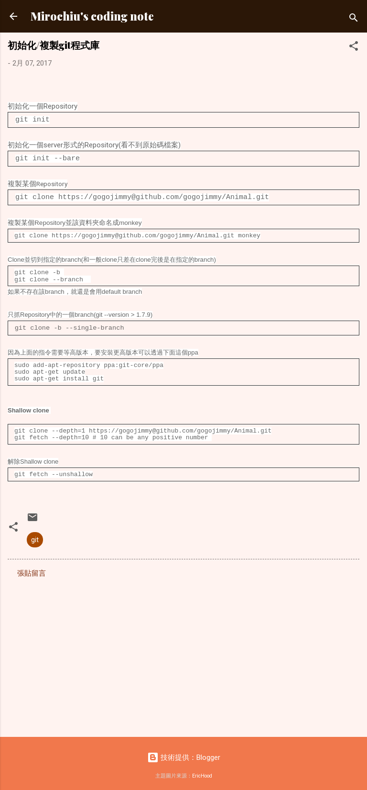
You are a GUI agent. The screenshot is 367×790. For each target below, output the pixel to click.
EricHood (202, 771)
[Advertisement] (183, 650)
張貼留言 (31, 569)
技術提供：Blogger (183, 753)
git (35, 535)
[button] (353, 47)
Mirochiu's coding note (92, 16)
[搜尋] (353, 19)
